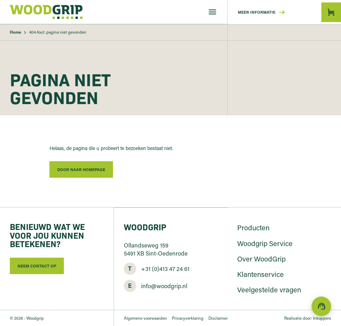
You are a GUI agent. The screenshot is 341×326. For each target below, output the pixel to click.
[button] (331, 12)
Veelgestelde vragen (269, 289)
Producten (253, 227)
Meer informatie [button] (262, 12)
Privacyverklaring (187, 318)
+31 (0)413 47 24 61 (165, 268)
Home (15, 32)
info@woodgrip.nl (164, 285)
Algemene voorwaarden (145, 318)
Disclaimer (218, 318)
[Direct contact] (321, 306)
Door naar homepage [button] (81, 169)
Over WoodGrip (261, 258)
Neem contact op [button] (37, 266)
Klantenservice (260, 274)
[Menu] (213, 12)
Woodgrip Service (265, 243)
